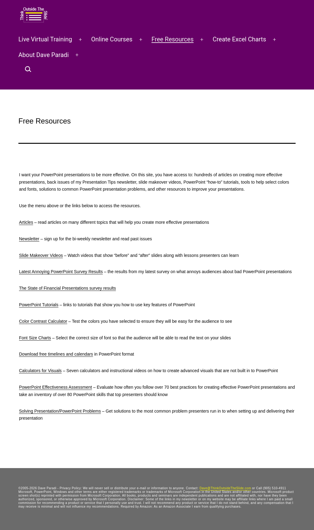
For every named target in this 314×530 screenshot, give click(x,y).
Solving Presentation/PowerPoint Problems (60, 411)
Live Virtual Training (45, 39)
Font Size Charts (35, 337)
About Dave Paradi (43, 55)
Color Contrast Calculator (43, 321)
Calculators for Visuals (40, 370)
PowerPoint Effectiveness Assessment (55, 387)
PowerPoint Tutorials (38, 304)
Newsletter (29, 238)
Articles (26, 222)
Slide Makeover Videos (41, 255)
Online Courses (111, 39)
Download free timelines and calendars (56, 354)
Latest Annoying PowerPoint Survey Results (61, 271)
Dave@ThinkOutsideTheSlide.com (225, 488)
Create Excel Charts (239, 39)
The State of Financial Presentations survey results (67, 288)
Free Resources (172, 39)
